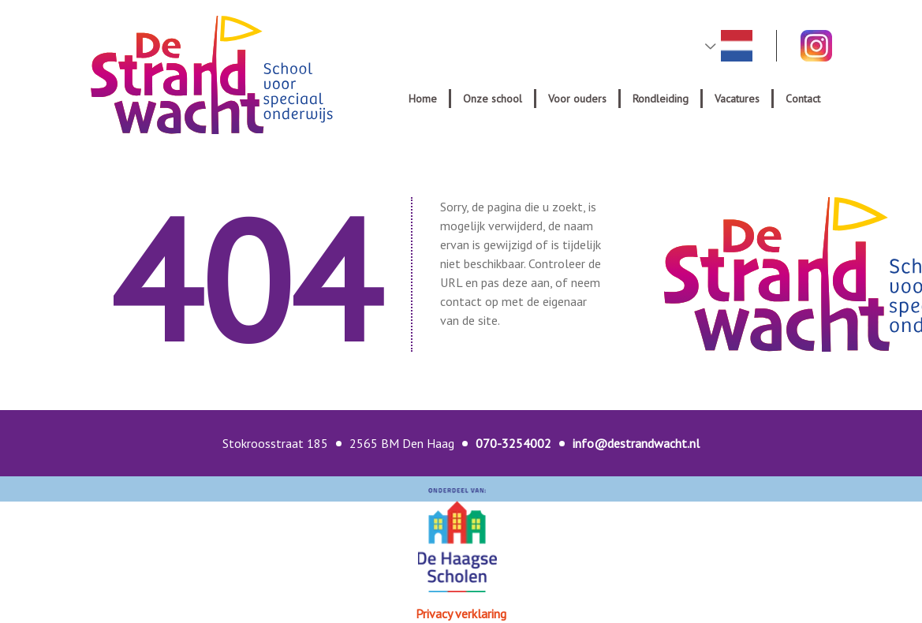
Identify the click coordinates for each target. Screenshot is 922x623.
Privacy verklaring (461, 613)
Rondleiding (661, 98)
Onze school (492, 98)
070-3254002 (513, 443)
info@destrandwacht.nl (636, 443)
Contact (803, 98)
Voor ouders (577, 98)
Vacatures (737, 98)
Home (423, 98)
